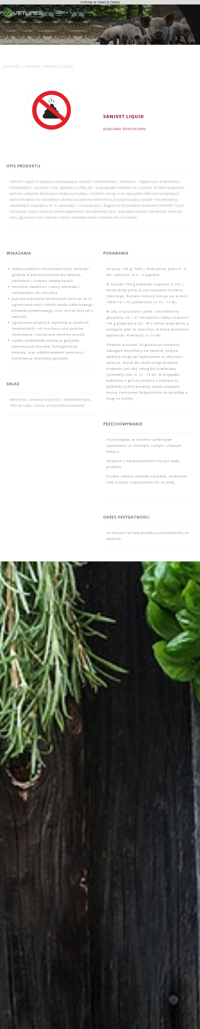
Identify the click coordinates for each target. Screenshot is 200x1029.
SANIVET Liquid (58, 66)
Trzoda (32, 66)
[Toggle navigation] (58, 12)
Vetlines (11, 66)
